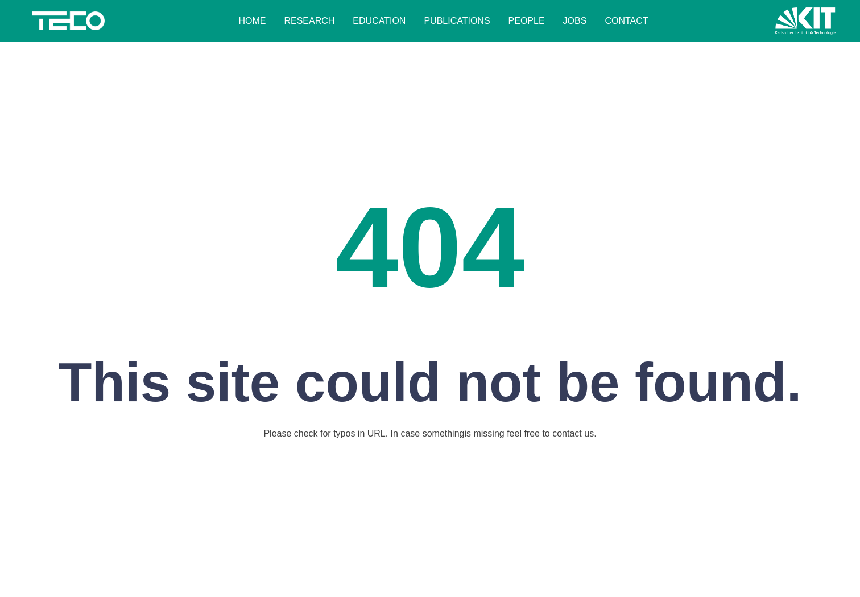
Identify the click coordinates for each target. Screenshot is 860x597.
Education (379, 21)
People (526, 21)
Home (252, 21)
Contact (626, 21)
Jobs (575, 21)
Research (309, 21)
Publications (457, 21)
